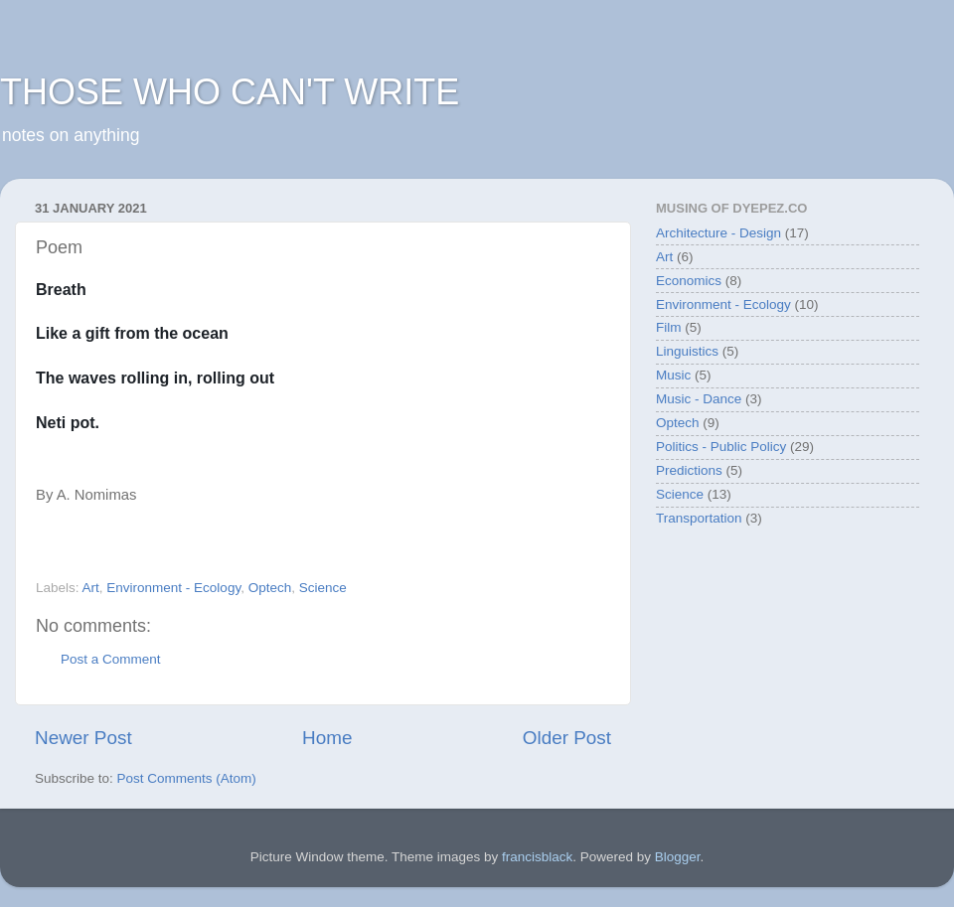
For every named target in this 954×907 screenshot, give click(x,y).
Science (323, 587)
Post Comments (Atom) (186, 778)
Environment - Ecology (173, 587)
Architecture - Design (718, 233)
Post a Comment (111, 659)
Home (327, 737)
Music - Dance (698, 398)
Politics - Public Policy (721, 446)
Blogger (678, 856)
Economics (688, 280)
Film (669, 327)
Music (673, 375)
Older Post (567, 737)
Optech (270, 587)
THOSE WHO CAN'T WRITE (229, 92)
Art (90, 587)
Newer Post (83, 737)
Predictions (689, 470)
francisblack (537, 856)
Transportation (699, 518)
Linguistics (687, 351)
